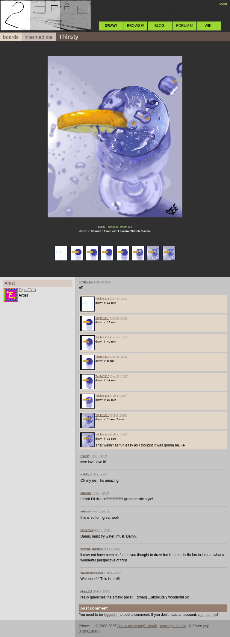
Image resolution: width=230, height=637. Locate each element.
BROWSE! (135, 26)
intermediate (39, 37)
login (223, 4)
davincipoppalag (91, 572)
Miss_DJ (86, 591)
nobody (85, 511)
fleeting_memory (91, 548)
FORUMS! (184, 26)
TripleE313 (27, 290)
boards (11, 37)
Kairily (84, 474)
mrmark (85, 493)
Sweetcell (86, 530)
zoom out (126, 226)
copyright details (173, 626)
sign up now (207, 615)
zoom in (113, 226)
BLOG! (160, 26)
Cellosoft (150, 626)
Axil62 (84, 456)
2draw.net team (129, 626)
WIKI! (209, 26)
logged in (111, 615)
